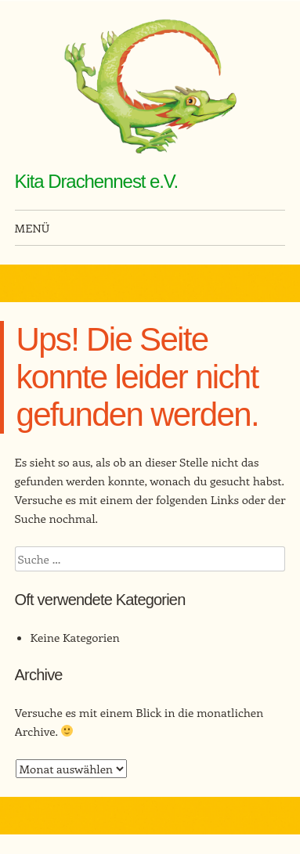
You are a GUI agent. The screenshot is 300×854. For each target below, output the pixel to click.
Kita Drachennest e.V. (97, 181)
